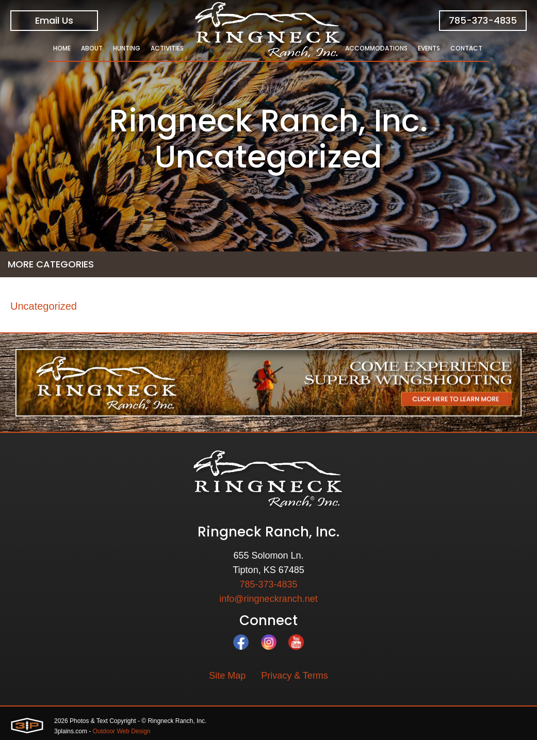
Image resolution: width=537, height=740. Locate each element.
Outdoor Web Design (122, 731)
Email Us (54, 20)
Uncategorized (43, 306)
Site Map (227, 675)
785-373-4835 (483, 20)
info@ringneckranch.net (268, 599)
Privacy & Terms (294, 675)
